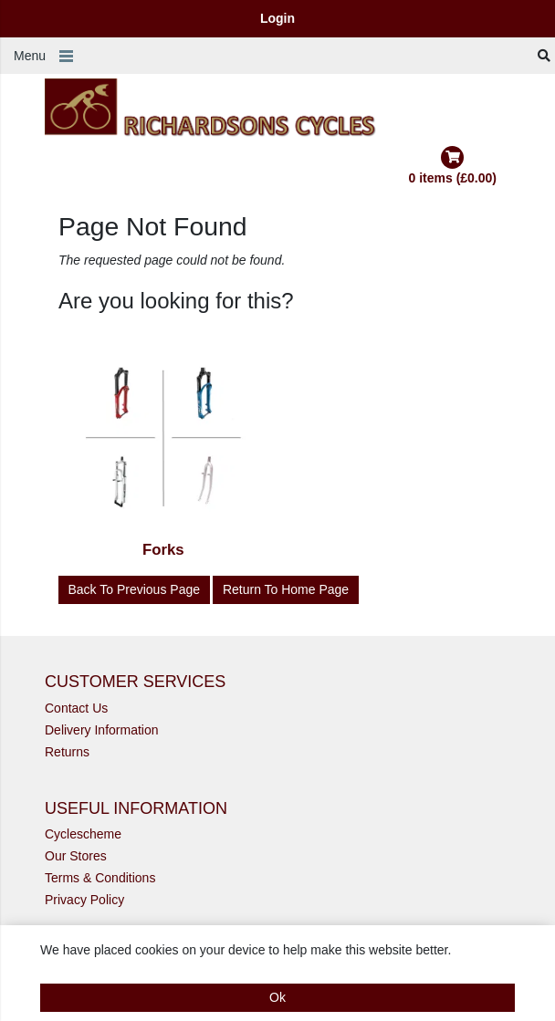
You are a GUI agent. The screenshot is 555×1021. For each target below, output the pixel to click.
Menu (30, 55)
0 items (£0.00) (453, 165)
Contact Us (76, 708)
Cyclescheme (83, 834)
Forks (163, 549)
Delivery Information (102, 730)
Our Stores (76, 856)
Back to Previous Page (134, 589)
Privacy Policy (84, 899)
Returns (67, 752)
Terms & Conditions (100, 877)
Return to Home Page (286, 589)
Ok (277, 997)
